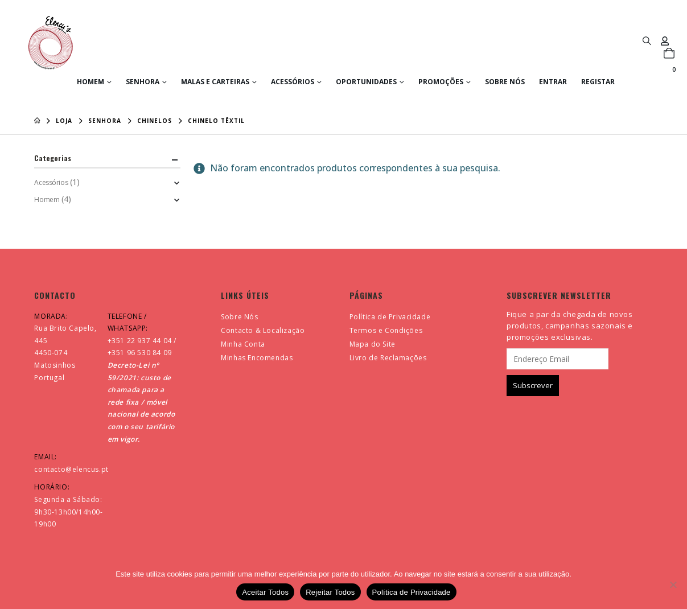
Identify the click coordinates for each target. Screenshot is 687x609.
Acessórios (292, 82)
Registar (598, 82)
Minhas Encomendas (257, 358)
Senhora (142, 82)
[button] (646, 40)
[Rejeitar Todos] (672, 584)
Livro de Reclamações (388, 358)
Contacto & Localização (263, 330)
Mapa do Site (372, 344)
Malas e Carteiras (215, 82)
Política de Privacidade (390, 317)
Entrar (553, 82)
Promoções (440, 82)
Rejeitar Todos (330, 592)
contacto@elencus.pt (71, 469)
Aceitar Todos (265, 592)
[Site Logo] (50, 42)
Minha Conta (243, 344)
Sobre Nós (505, 82)
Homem (90, 82)
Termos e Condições (386, 330)
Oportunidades (366, 82)
